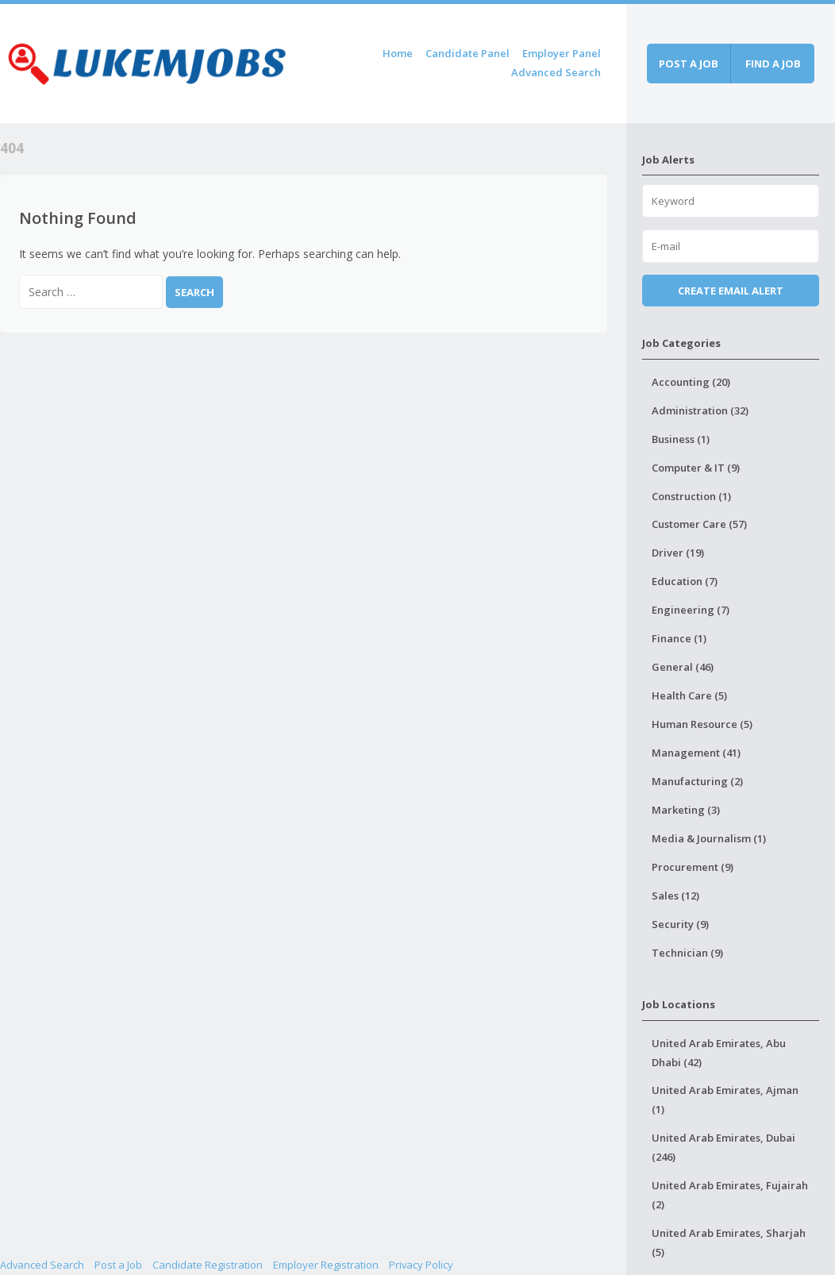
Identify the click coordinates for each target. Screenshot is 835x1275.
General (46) (683, 667)
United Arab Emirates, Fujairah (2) (730, 1194)
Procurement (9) (692, 867)
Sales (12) (675, 895)
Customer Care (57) (699, 524)
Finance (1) (679, 638)
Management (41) (696, 752)
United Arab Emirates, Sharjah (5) (729, 1242)
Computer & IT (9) (696, 467)
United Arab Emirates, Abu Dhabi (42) (719, 1052)
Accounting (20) (691, 382)
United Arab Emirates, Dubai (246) (723, 1147)
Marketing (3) (686, 810)
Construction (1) (691, 496)
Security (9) (680, 924)
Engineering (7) (690, 610)
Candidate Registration (207, 1265)
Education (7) (685, 581)
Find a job (773, 63)
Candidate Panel (467, 53)
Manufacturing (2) (697, 781)
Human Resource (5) (702, 724)
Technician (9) (687, 953)
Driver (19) (678, 552)
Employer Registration (326, 1265)
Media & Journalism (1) (709, 838)
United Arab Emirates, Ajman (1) (725, 1099)
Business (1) (681, 439)
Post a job (688, 63)
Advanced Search (556, 72)
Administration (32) (700, 410)
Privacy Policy (421, 1265)
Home (398, 53)
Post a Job (118, 1265)
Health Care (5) (689, 695)
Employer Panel (561, 53)
